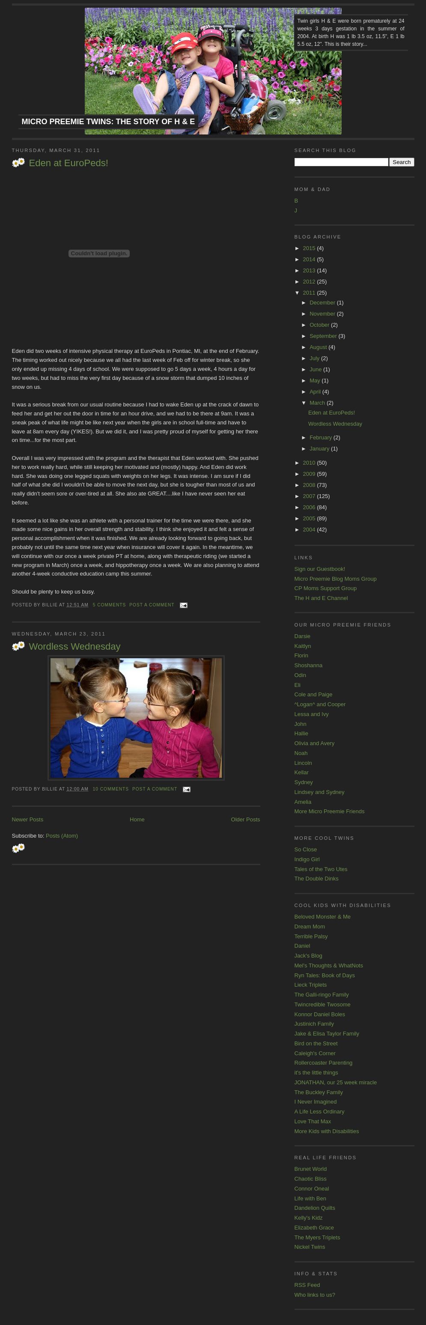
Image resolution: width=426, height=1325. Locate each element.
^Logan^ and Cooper (320, 704)
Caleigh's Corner (315, 1053)
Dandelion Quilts (315, 1208)
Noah (301, 753)
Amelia (303, 802)
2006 (310, 507)
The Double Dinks (317, 878)
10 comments (111, 789)
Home (137, 819)
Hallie (302, 733)
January (320, 448)
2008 (310, 485)
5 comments (109, 605)
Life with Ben (310, 1198)
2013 (310, 270)
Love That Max (313, 1121)
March (318, 403)
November (323, 313)
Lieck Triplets (311, 985)
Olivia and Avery (315, 743)
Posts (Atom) (62, 836)
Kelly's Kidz (309, 1218)
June (316, 369)
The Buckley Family (319, 1092)
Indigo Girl (307, 859)
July (315, 358)
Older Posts (245, 819)
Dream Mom (310, 926)
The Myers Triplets (317, 1237)
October (320, 325)
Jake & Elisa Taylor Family (327, 1033)
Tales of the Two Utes (321, 869)
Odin (300, 675)
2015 (310, 248)
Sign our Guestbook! (320, 569)
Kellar (302, 772)
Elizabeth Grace (314, 1227)
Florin (302, 655)
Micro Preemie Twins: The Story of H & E (108, 121)
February (322, 437)
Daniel (302, 946)
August (319, 347)
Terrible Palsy (311, 936)
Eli (298, 685)
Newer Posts (28, 819)
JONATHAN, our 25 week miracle (336, 1082)
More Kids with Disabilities (327, 1131)
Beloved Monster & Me (323, 916)
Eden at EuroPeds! (68, 163)
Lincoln (303, 763)
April (316, 391)
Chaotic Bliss (311, 1179)
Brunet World (311, 1169)
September (324, 336)
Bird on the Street (316, 1043)
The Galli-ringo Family (322, 994)
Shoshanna (309, 665)
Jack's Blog (308, 955)
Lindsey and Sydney (320, 792)
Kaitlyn (303, 646)
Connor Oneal (312, 1188)
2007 (310, 496)
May (316, 380)
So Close (306, 849)
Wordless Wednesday (75, 646)
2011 (310, 292)
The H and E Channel (321, 598)
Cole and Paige (314, 694)
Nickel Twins (310, 1247)
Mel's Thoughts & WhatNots (329, 965)
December (323, 302)
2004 (310, 529)
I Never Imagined (316, 1101)
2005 (310, 518)
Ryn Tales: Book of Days (325, 975)
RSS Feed (307, 1285)
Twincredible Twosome (323, 1004)
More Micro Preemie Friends (330, 811)
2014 (310, 259)
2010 (310, 463)
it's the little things (316, 1072)
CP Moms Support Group (326, 588)
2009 (310, 474)
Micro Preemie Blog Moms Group (336, 579)
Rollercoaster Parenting (324, 1062)
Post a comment (151, 605)
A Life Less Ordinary (320, 1111)
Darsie (303, 636)
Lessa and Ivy (312, 714)
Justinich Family (314, 1024)
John (301, 724)
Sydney (304, 782)
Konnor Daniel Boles (320, 1014)
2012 (310, 281)
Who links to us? (315, 1295)
